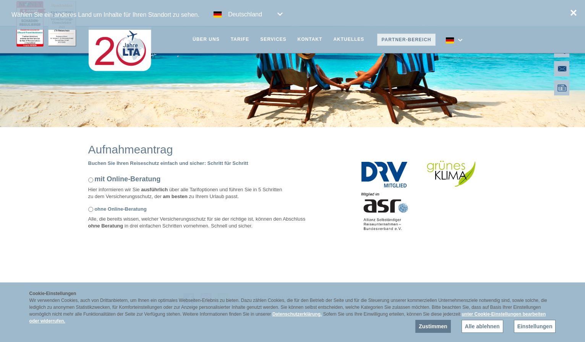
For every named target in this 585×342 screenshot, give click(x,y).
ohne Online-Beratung (120, 209)
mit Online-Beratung (127, 179)
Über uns (206, 39)
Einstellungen (535, 326)
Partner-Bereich (406, 39)
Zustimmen (433, 326)
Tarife (240, 39)
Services (273, 39)
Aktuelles (348, 39)
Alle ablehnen (482, 326)
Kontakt (310, 39)
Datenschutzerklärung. (297, 314)
